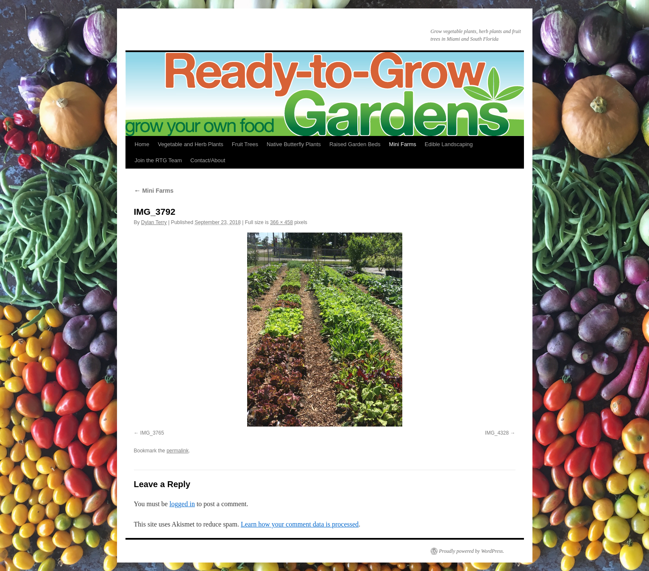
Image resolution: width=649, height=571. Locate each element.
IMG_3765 (152, 433)
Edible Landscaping (449, 144)
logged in (182, 503)
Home (142, 144)
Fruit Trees (245, 144)
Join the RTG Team (158, 160)
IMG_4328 (497, 433)
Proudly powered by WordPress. (471, 551)
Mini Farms (402, 144)
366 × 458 (281, 222)
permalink (178, 451)
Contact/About (207, 160)
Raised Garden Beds (355, 144)
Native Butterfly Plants (294, 144)
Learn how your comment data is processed (300, 524)
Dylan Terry (154, 222)
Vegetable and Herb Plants (190, 144)
